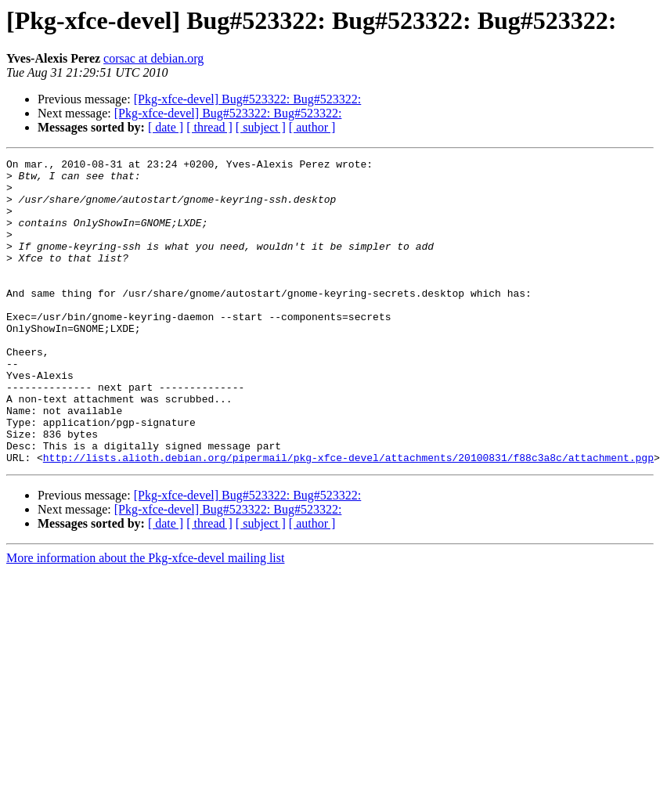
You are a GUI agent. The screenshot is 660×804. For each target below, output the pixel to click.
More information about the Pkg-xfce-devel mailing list (145, 619)
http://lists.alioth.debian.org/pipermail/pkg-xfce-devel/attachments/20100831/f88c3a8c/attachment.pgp (348, 518)
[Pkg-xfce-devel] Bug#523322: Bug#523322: (248, 99)
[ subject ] (261, 127)
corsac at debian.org (153, 58)
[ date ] (165, 127)
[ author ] (312, 127)
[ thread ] (209, 127)
